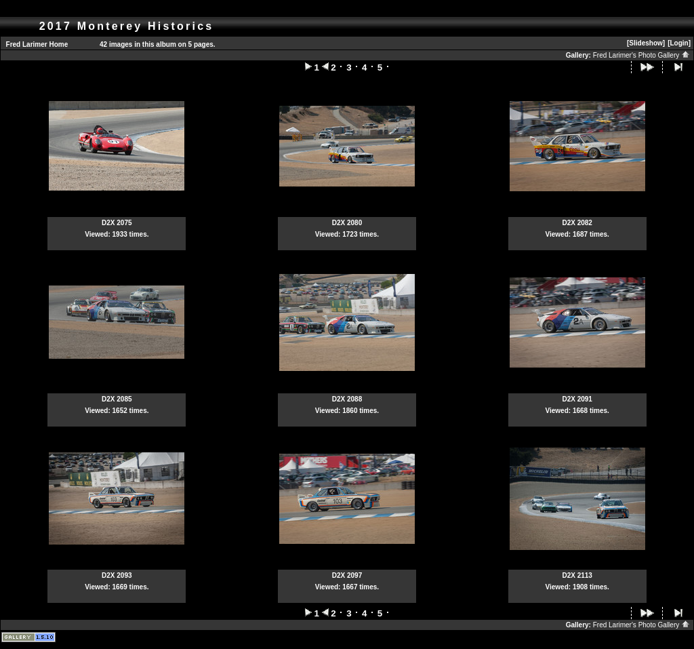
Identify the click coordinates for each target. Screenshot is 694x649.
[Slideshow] (646, 43)
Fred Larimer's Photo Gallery (641, 55)
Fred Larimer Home (37, 44)
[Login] (679, 43)
